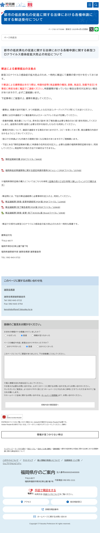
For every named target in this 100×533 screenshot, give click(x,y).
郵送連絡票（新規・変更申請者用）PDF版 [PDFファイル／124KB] (35, 202)
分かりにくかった (46, 347)
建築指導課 (9, 290)
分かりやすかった (14, 347)
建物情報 (56, 449)
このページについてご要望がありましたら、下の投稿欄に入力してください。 (35, 354)
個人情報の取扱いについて (48, 460)
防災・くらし (31, 449)
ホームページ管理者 (49, 395)
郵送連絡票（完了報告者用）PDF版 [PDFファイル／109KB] (32, 207)
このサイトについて (10, 460)
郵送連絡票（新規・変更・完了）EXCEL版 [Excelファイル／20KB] (35, 213)
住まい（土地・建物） (44, 449)
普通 (25, 335)
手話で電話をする (45, 490)
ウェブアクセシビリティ (12, 463)
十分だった (11, 335)
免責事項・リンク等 (72, 460)
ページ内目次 (10, 37)
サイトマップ (28, 460)
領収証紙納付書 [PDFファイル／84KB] (23, 159)
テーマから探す (20, 449)
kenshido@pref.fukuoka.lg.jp (18, 309)
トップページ (8, 449)
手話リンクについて (51, 494)
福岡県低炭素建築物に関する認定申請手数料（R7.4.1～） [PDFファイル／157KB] (43, 170)
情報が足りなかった (42, 335)
